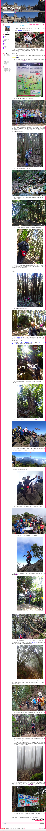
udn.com (43, 828)
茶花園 (5, 47)
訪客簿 (28, 22)
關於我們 (7, 828)
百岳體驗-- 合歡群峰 (7, 71)
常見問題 (11, 828)
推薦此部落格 (8, 10)
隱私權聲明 (22, 828)
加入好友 (4, 10)
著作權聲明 (18, 828)
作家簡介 (32, 22)
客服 (25, 828)
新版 (18, 8)
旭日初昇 (5, 46)
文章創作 (17, 22)
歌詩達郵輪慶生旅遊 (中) (7, 69)
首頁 (13, 22)
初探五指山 (5, 63)
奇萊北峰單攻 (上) (6, 62)
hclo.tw (5, 36)
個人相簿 (22, 22)
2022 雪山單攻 (6, 64)
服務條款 (14, 828)
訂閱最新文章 (18, 10)
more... (11, 50)
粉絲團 (2, 830)
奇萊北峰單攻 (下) (6, 61)
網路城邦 (43, 0)
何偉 (4, 42)
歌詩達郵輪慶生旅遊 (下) (7, 68)
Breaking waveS (6, 39)
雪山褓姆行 (5, 56)
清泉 (4, 44)
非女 (4, 43)
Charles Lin (5, 40)
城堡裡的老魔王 (8, 8)
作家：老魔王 (5, 9)
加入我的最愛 (13, 10)
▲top (44, 826)
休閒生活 (41, 818)
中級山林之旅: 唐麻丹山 (7, 55)
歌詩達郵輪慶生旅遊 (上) (7, 70)
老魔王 (7, 32)
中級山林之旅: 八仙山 (7, 54)
